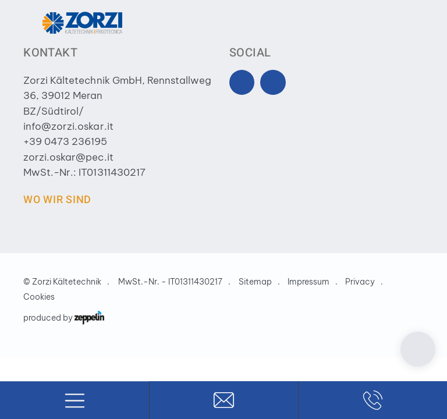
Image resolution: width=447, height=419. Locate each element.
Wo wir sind (57, 199)
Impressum (308, 281)
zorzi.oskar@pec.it (68, 157)
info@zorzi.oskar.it (68, 126)
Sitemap (255, 281)
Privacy (360, 281)
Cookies (39, 297)
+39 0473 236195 (65, 141)
